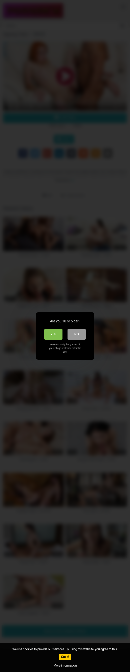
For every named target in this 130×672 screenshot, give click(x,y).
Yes (53, 334)
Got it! (65, 657)
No (76, 334)
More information (65, 665)
